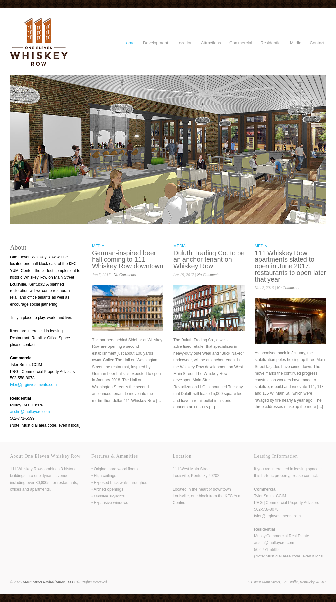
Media (295, 42)
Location (185, 42)
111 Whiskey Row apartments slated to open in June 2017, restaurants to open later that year (290, 266)
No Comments (125, 274)
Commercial (240, 42)
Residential (270, 42)
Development (155, 42)
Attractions (211, 42)
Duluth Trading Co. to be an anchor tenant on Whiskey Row (209, 259)
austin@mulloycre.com (30, 411)
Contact (317, 42)
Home (129, 42)
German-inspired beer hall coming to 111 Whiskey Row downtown (127, 259)
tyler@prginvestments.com (33, 384)
